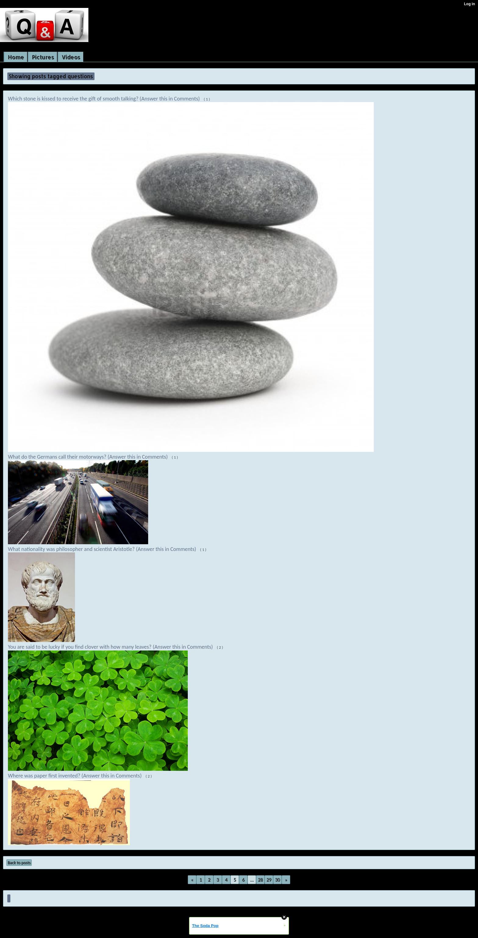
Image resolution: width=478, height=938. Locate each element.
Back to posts (19, 862)
